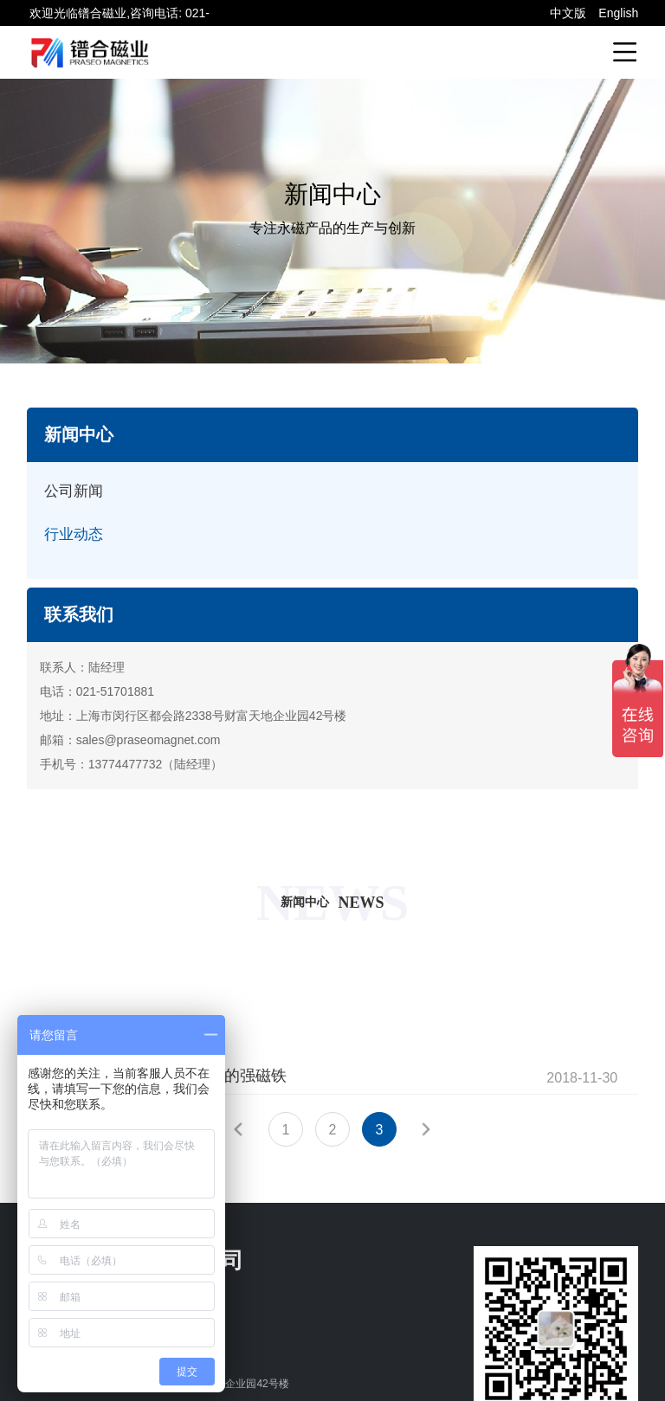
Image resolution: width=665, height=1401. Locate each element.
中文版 (568, 13)
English (618, 13)
